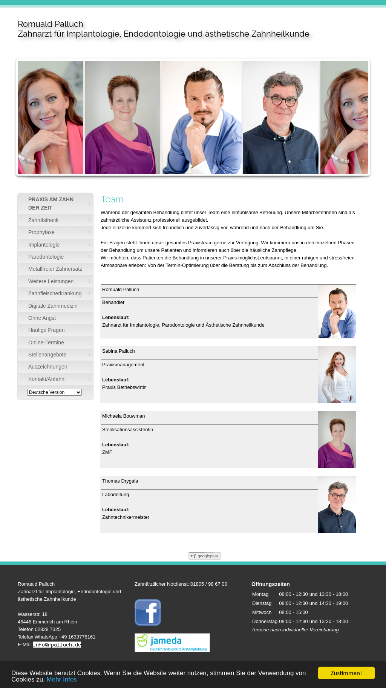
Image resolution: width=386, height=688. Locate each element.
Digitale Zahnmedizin (53, 306)
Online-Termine (46, 342)
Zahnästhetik (43, 220)
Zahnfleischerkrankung (55, 293)
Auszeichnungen (47, 367)
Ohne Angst (42, 318)
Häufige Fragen (46, 330)
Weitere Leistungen (51, 281)
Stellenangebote (47, 355)
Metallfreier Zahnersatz (55, 269)
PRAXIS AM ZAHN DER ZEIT (51, 203)
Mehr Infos (62, 682)
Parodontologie (46, 257)
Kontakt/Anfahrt (46, 379)
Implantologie (44, 245)
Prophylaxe (41, 232)
